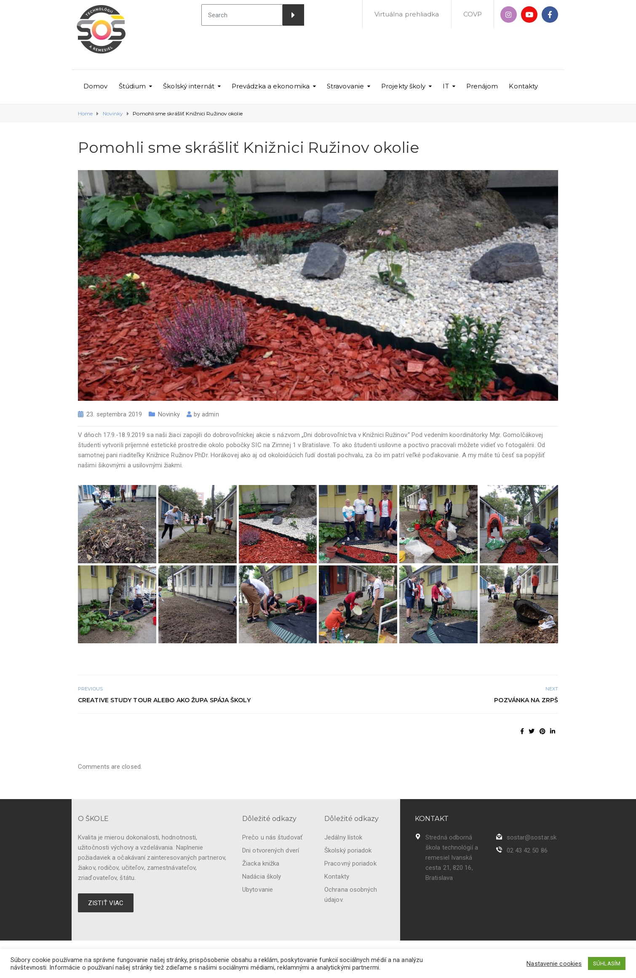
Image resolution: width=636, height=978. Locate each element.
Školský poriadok (348, 850)
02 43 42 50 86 (527, 850)
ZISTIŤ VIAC (105, 903)
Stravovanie (345, 86)
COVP (472, 14)
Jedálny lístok (343, 837)
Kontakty (523, 86)
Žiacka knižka (260, 863)
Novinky (169, 414)
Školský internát (188, 86)
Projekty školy (403, 86)
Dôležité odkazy (269, 819)
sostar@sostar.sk (532, 837)
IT (446, 86)
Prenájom (482, 86)
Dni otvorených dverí (270, 850)
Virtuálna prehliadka (406, 14)
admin (210, 414)
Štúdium (132, 86)
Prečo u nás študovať (272, 837)
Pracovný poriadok (350, 863)
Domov (95, 86)
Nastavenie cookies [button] (554, 963)
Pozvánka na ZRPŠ (526, 700)
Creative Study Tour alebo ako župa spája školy (164, 700)
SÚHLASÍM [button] (606, 963)
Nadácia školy (261, 876)
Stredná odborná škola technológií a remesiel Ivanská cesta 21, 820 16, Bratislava (451, 858)
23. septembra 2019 (114, 414)
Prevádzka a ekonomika (271, 86)
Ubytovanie (257, 889)
